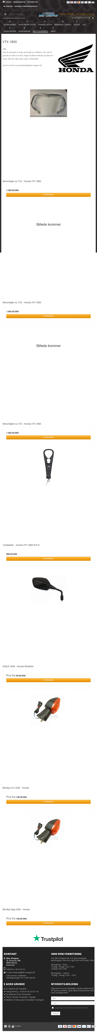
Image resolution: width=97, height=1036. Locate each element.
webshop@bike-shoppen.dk (23, 972)
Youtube (16, 1026)
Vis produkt (48, 195)
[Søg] (14, 14)
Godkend (56, 1013)
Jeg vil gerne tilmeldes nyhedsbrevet (71, 1007)
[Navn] (73, 998)
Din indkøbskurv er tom (83, 18)
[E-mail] (73, 1003)
